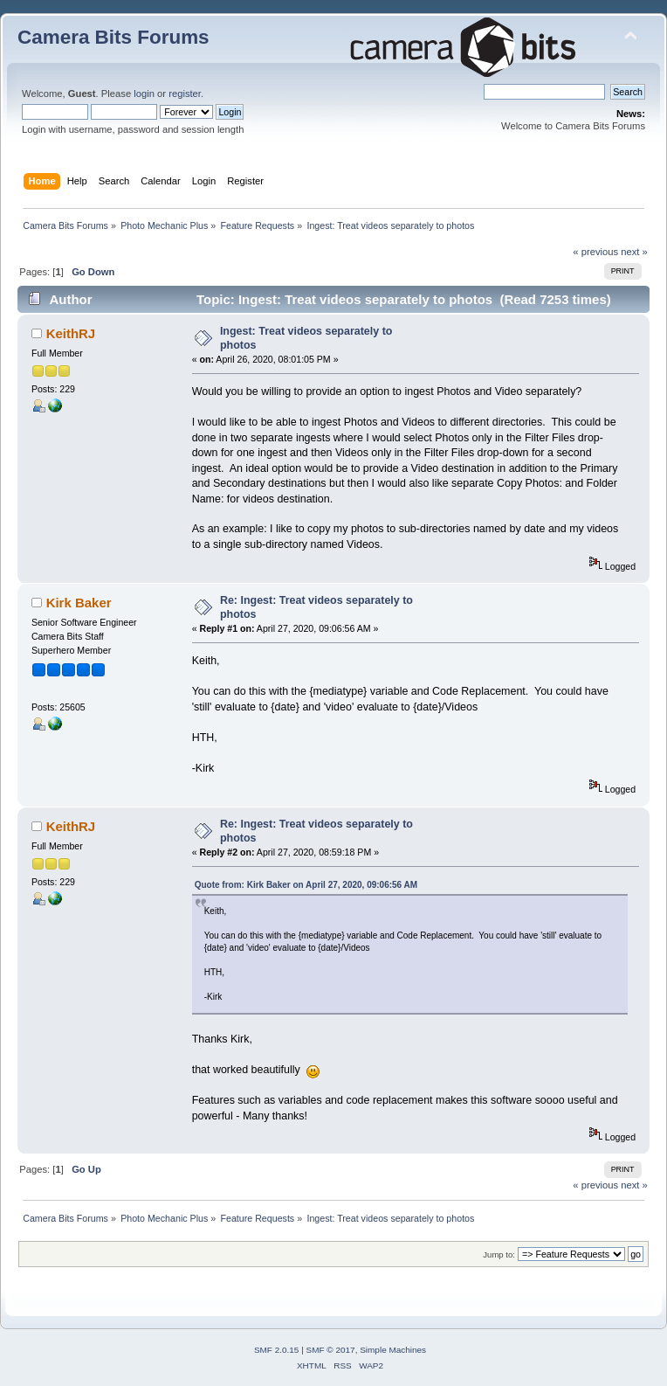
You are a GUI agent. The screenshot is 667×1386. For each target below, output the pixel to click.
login (144, 93)
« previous (595, 251)
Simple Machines (393, 1350)
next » (634, 251)
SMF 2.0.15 (276, 1350)
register (184, 93)
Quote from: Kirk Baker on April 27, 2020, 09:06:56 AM (306, 885)
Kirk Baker (79, 602)
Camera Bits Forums (113, 37)
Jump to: (499, 1254)
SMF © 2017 (330, 1350)
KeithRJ (71, 333)
